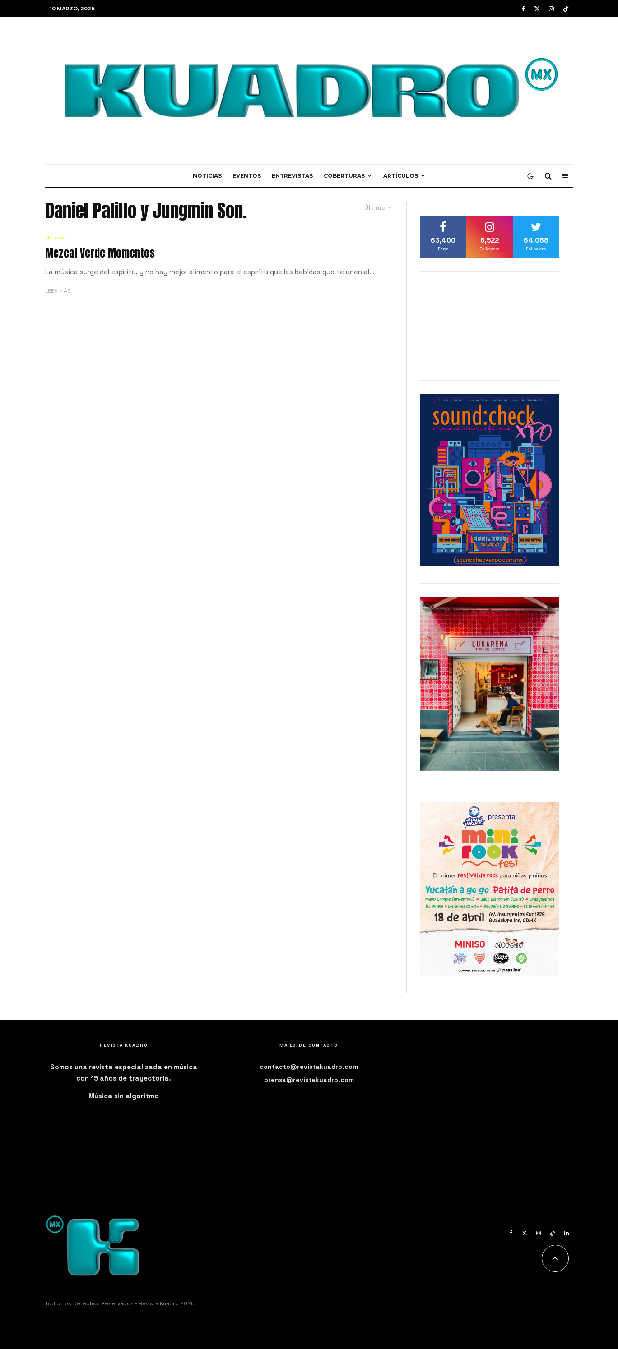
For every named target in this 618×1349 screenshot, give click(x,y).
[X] (537, 8)
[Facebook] (523, 8)
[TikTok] (565, 8)
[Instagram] (551, 8)
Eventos (246, 175)
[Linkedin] (566, 1233)
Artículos (400, 175)
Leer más (57, 291)
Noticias (207, 175)
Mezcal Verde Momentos (100, 253)
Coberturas (344, 175)
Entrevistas (292, 175)
